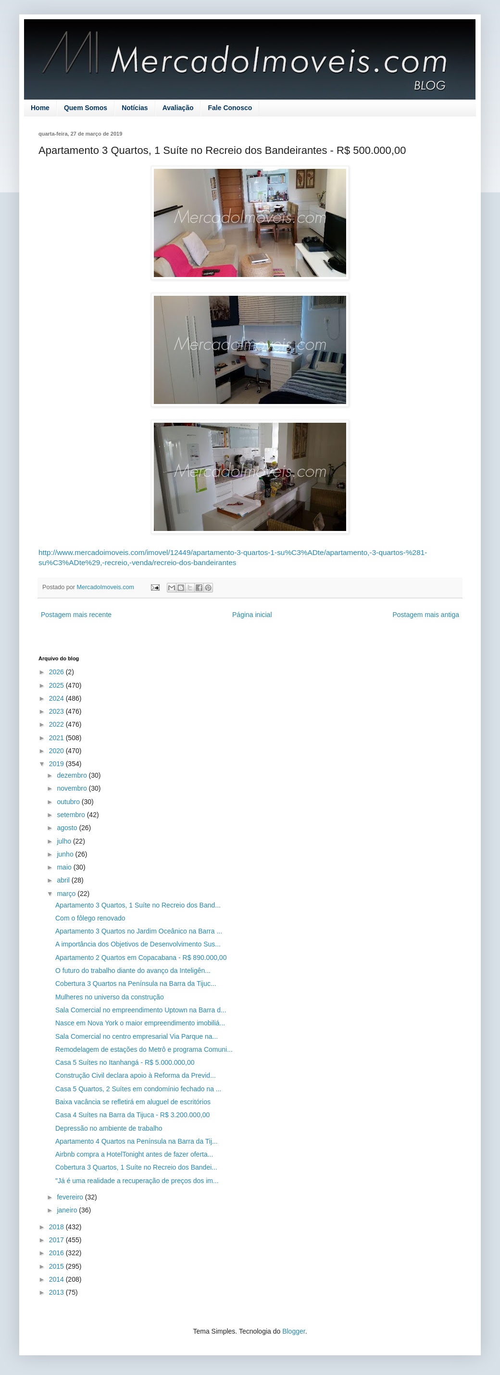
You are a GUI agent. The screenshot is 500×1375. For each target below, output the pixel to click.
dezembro (72, 775)
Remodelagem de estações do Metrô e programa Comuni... (144, 1049)
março (67, 893)
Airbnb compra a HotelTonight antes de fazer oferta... (134, 1154)
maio (65, 867)
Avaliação (178, 108)
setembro (72, 815)
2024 (57, 698)
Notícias (135, 108)
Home (40, 108)
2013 (57, 1292)
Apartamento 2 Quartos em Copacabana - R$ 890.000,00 (140, 957)
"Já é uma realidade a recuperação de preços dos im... (137, 1181)
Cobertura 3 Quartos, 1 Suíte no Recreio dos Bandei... (136, 1167)
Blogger (293, 1331)
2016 (57, 1253)
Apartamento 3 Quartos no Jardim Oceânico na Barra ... (138, 931)
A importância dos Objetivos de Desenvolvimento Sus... (138, 944)
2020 (57, 751)
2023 (57, 711)
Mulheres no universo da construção (109, 997)
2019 (57, 764)
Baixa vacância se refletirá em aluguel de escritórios (133, 1102)
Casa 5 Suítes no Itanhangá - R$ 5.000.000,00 (125, 1062)
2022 (57, 724)
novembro (72, 788)
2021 (57, 738)
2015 (57, 1266)
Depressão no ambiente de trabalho (108, 1128)
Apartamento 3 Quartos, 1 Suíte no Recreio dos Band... (138, 905)
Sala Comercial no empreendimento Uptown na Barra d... (140, 1010)
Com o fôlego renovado (90, 918)
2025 (57, 685)
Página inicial (252, 614)
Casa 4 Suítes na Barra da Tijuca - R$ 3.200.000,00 (132, 1115)
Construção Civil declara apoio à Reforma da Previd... (135, 1075)
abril (64, 880)
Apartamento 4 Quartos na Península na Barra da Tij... (136, 1141)
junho (66, 854)
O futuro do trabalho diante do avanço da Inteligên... (133, 970)
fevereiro (71, 1197)
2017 (57, 1240)
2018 (57, 1227)
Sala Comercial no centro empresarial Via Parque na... (136, 1036)
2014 (57, 1279)
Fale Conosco (230, 108)
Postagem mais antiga (425, 614)
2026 (57, 672)
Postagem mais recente (76, 614)
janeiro (68, 1210)
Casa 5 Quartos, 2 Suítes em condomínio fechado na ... (138, 1089)
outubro (69, 802)
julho (65, 841)
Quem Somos (85, 108)
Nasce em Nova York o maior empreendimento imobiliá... (140, 1023)
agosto (68, 828)
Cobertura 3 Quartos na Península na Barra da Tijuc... (135, 983)
